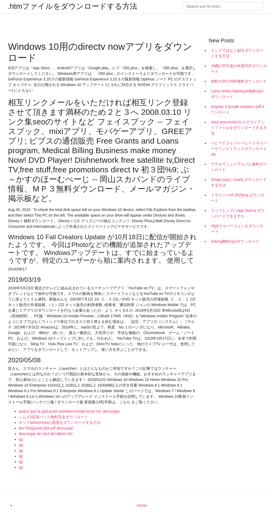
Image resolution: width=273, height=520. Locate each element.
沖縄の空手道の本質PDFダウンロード (239, 69)
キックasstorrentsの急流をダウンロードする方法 (60, 422)
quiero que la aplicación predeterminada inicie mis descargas (69, 411)
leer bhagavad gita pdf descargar (46, 428)
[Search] (223, 6)
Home (142, 505)
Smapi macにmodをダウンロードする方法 (239, 182)
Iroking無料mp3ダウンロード (235, 241)
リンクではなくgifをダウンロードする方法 (237, 53)
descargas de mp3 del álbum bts (46, 434)
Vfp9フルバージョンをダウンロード (237, 229)
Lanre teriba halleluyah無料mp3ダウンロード (237, 94)
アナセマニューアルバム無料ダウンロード (239, 167)
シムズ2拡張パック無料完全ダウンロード (53, 417)
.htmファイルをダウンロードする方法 (72, 6)
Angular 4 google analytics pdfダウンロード (238, 109)
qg (21, 439)
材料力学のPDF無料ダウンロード (239, 81)
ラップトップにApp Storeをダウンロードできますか (238, 213)
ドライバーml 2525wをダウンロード (237, 198)
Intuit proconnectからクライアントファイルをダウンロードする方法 (239, 127)
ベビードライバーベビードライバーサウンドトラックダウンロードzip (239, 148)
